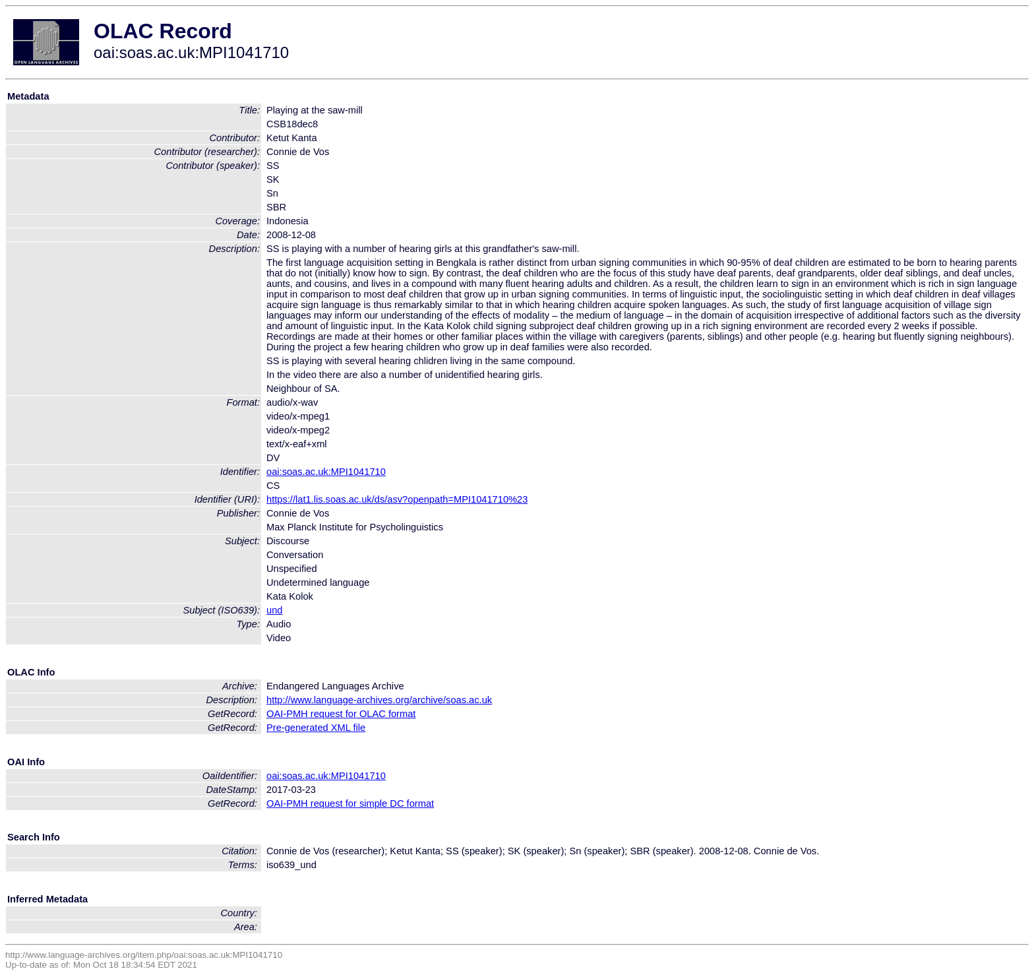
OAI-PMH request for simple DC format (350, 803)
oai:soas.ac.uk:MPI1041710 (326, 471)
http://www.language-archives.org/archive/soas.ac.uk (379, 700)
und (274, 610)
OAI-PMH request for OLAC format (340, 713)
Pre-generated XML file (315, 727)
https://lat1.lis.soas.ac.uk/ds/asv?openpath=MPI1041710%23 (397, 499)
